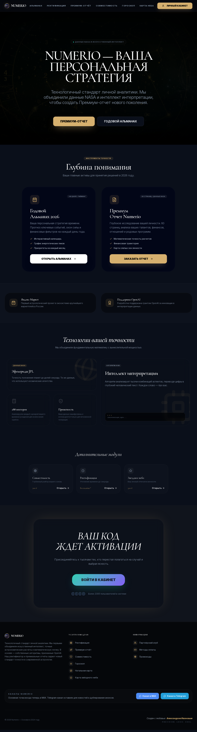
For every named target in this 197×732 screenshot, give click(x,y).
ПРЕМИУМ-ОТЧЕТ (74, 123)
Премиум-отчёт (81, 5)
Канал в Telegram (175, 698)
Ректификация (56, 5)
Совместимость (107, 5)
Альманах (36, 5)
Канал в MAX (147, 698)
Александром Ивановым (179, 720)
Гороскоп (128, 5)
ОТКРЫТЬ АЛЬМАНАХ (58, 260)
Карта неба (147, 5)
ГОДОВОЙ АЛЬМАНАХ (120, 123)
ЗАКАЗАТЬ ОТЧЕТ (138, 260)
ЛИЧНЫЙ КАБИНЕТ (175, 5)
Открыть (63, 490)
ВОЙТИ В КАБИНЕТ (98, 582)
